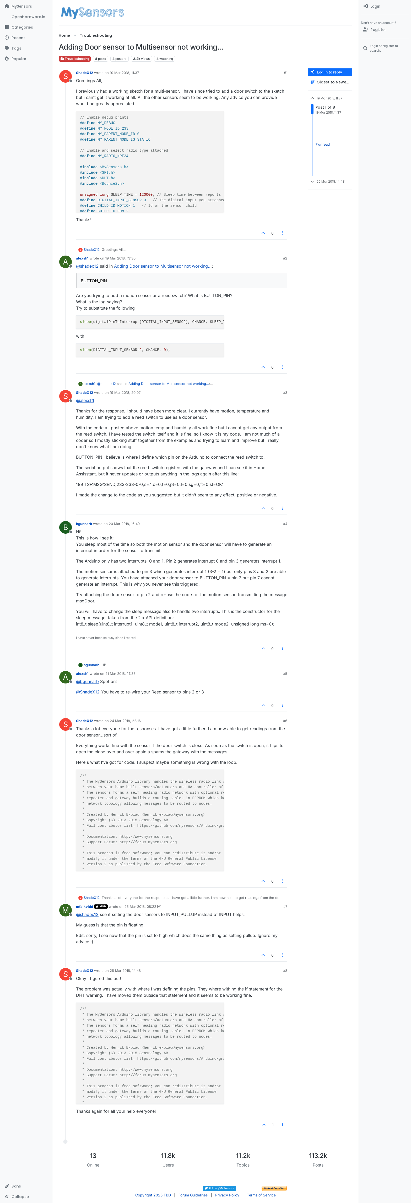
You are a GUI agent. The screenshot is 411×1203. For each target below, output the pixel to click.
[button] (26, 1186)
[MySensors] (26, 6)
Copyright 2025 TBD (153, 1195)
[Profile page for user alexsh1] (65, 262)
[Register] (385, 29)
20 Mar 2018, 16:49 (124, 524)
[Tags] (26, 48)
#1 (285, 73)
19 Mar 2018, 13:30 (120, 258)
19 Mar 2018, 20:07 (125, 392)
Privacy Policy (227, 1195)
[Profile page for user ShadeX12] (65, 76)
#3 (285, 392)
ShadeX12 (84, 73)
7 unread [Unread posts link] (323, 144)
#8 (285, 970)
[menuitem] (385, 6)
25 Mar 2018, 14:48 (125, 970)
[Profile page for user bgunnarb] (65, 527)
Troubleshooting (74, 59)
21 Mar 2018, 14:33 (120, 673)
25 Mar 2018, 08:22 (140, 906)
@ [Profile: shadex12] (87, 266)
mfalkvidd (84, 906)
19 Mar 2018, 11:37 (124, 73)
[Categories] (26, 27)
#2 (285, 258)
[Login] (385, 6)
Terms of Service (261, 1195)
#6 (285, 721)
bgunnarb (84, 524)
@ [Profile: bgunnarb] (87, 681)
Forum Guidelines (193, 1195)
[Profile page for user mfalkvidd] (65, 910)
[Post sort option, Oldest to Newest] (330, 82)
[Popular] (26, 59)
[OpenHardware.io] (26, 17)
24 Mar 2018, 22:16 (125, 721)
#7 (285, 906)
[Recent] (26, 38)
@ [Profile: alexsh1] (85, 400)
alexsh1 (82, 258)
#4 (285, 524)
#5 (285, 673)
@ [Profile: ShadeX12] (88, 692)
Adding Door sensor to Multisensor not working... (163, 266)
